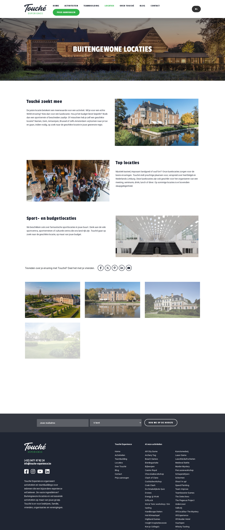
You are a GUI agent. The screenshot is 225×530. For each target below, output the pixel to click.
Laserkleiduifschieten (185, 459)
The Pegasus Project (184, 500)
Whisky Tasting (182, 526)
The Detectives (182, 496)
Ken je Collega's (152, 526)
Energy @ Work (152, 496)
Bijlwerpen (150, 466)
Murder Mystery (182, 466)
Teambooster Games (185, 493)
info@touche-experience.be (37, 463)
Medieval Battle (182, 463)
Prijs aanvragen (66, 12)
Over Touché (127, 5)
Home (56, 5)
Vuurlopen (180, 523)
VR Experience (182, 515)
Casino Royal (151, 470)
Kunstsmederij (182, 451)
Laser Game (180, 455)
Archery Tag (150, 455)
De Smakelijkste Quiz (155, 489)
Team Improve (181, 489)
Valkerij (178, 508)
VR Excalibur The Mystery (186, 511)
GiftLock (149, 500)
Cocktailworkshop (153, 481)
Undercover (180, 504)
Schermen (180, 478)
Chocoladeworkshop (154, 474)
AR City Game (151, 451)
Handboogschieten (153, 511)
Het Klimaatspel (152, 515)
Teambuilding (91, 5)
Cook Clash (150, 485)
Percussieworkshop (184, 470)
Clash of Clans (151, 478)
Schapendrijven (182, 474)
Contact (155, 5)
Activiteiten (71, 5)
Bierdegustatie (151, 463)
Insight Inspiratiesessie (156, 523)
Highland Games (152, 519)
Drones (148, 493)
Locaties (109, 5)
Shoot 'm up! (181, 481)
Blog (142, 5)
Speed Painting (182, 485)
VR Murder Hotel (182, 519)
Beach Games (151, 459)
